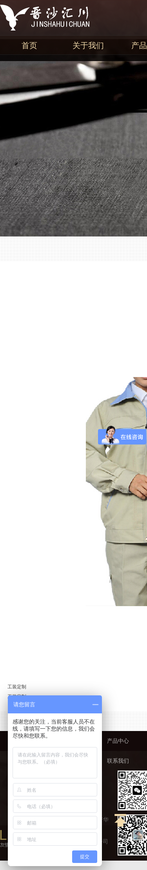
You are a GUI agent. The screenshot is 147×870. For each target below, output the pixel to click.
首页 (29, 45)
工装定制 (16, 687)
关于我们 (88, 45)
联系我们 (118, 761)
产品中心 (118, 741)
